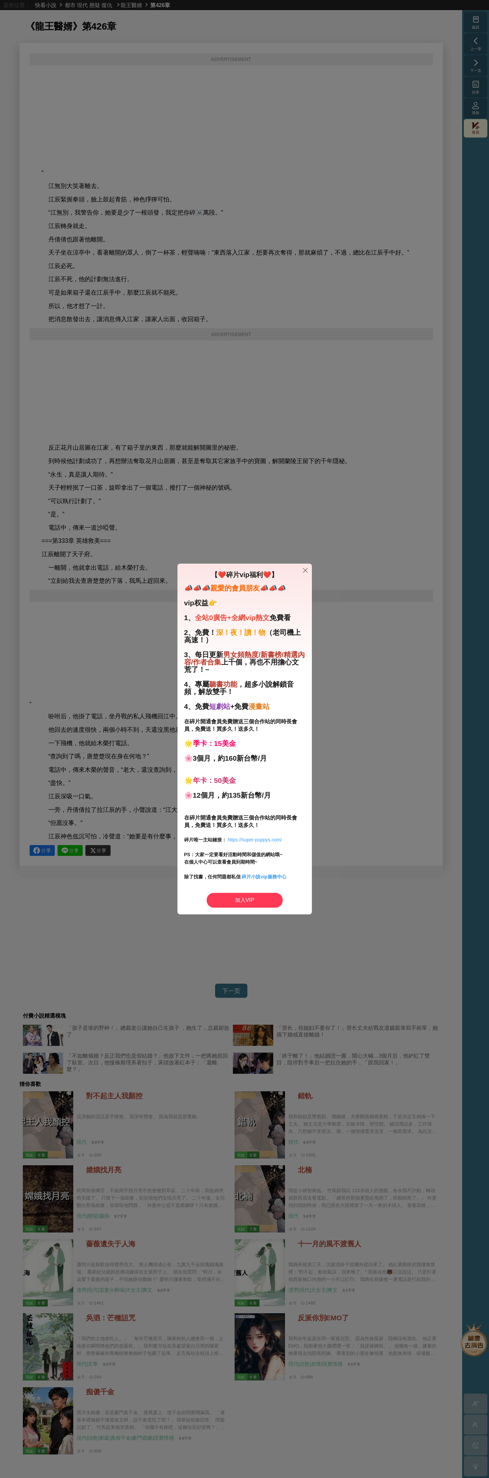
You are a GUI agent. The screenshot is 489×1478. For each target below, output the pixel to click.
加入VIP (244, 900)
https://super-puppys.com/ (255, 839)
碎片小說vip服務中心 (264, 876)
